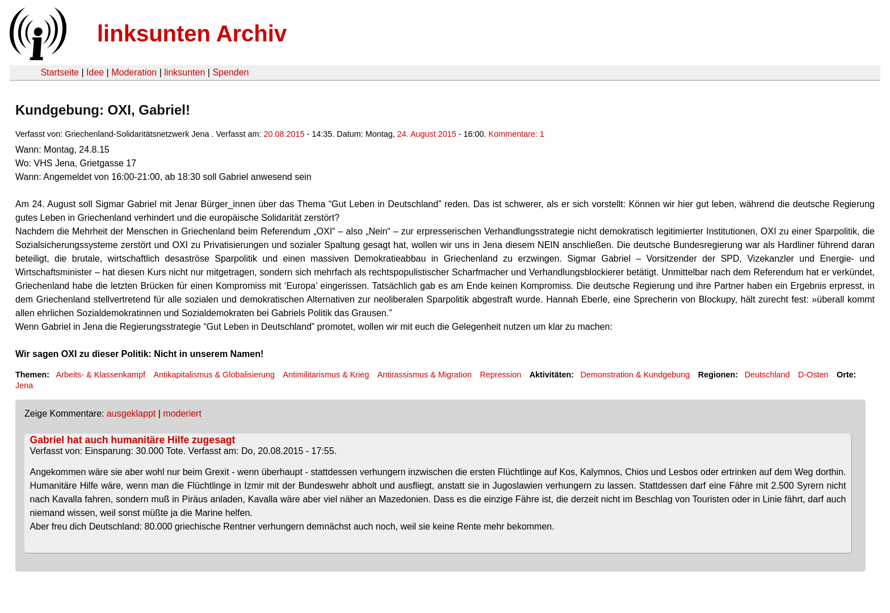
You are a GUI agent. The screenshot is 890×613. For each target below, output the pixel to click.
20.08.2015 (284, 133)
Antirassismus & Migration (424, 374)
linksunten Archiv (192, 33)
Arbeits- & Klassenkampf (100, 374)
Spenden (230, 72)
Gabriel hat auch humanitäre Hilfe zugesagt (133, 440)
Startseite (59, 72)
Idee (95, 72)
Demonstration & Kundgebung (635, 374)
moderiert (182, 413)
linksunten (184, 72)
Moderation (134, 72)
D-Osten (813, 374)
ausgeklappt (131, 413)
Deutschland (767, 374)
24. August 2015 (426, 133)
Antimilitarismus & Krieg (326, 374)
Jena (24, 385)
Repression (500, 374)
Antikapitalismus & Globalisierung (214, 374)
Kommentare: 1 (516, 133)
